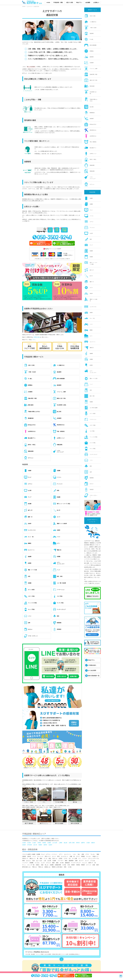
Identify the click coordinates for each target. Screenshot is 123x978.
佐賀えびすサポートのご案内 (52, 942)
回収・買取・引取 (41, 938)
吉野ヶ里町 (72, 715)
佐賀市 (50, 717)
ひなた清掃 (44, 958)
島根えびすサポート (50, 953)
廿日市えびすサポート (38, 953)
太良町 (24, 715)
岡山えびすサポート (72, 953)
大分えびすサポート (52, 956)
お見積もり (96, 2)
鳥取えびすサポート (83, 953)
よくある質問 (92, 938)
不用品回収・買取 (58, 2)
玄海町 (49, 715)
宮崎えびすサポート (84, 956)
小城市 (88, 715)
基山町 (65, 715)
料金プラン (79, 2)
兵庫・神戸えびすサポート (28, 956)
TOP (24, 938)
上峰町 (60, 715)
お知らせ (31, 938)
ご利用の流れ (36, 337)
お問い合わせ (78, 942)
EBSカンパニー (52, 958)
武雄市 (24, 717)
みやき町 (54, 715)
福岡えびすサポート (41, 956)
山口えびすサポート (61, 953)
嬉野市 (83, 715)
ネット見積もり (67, 942)
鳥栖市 (40, 717)
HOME (48, 2)
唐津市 (45, 717)
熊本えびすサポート (74, 956)
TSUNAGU (37, 958)
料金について (71, 938)
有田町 (44, 715)
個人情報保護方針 (89, 942)
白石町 (29, 715)
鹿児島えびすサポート (27, 958)
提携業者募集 (27, 945)
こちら (33, 339)
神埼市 (78, 715)
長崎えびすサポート (63, 956)
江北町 (34, 715)
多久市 (35, 717)
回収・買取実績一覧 (28, 942)
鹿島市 (93, 715)
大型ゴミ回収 (69, 2)
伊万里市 (29, 717)
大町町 (39, 715)
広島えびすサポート (27, 953)
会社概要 (87, 2)
